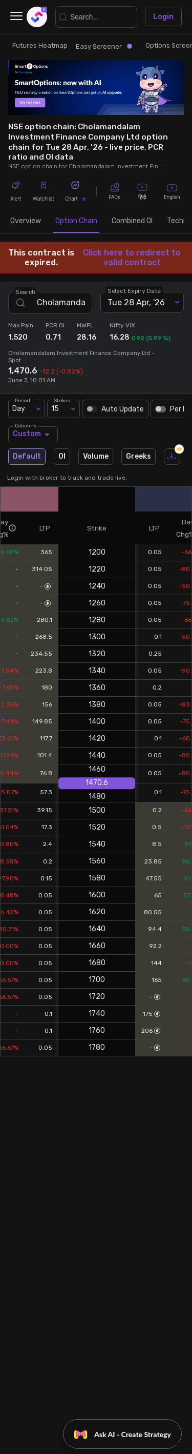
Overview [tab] (25, 220)
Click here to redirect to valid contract (132, 257)
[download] (172, 456)
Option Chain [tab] (76, 220)
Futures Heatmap (40, 45)
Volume (96, 456)
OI (62, 456)
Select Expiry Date (134, 290)
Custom (33, 434)
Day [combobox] (18, 408)
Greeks (138, 456)
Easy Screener (104, 46)
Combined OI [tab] (132, 220)
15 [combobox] (55, 408)
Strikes (62, 400)
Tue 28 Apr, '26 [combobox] (136, 302)
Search (25, 292)
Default (27, 456)
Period (22, 400)
